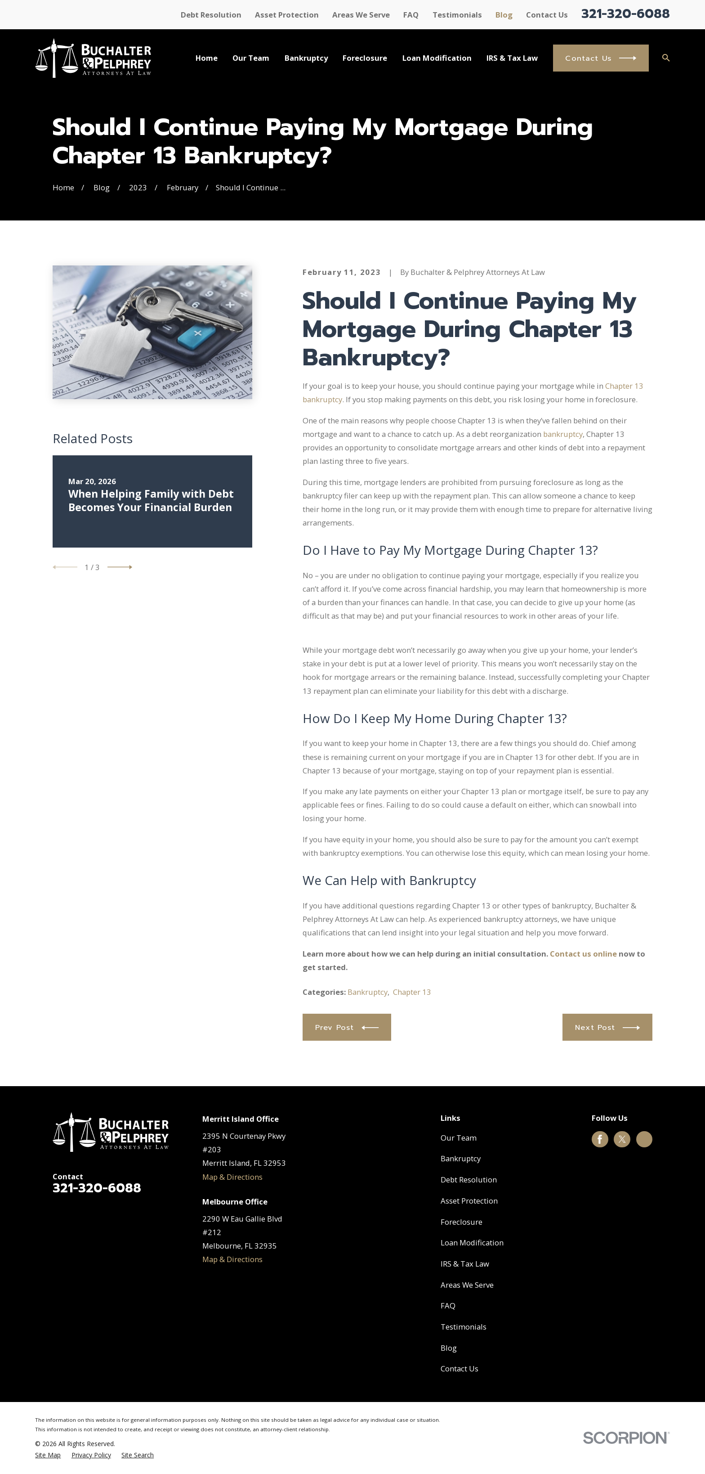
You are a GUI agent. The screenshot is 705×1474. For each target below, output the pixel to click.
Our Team (459, 1137)
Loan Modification (472, 1242)
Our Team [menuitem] (250, 58)
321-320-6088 (625, 13)
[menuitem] (48, 1455)
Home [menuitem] (207, 58)
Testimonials (457, 14)
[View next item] (119, 567)
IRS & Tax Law (465, 1263)
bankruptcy (563, 434)
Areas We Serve (361, 14)
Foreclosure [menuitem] (365, 58)
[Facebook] (599, 1139)
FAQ (411, 14)
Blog (504, 14)
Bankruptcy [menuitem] (306, 58)
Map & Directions (232, 1177)
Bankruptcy (368, 992)
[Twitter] (622, 1139)
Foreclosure (461, 1222)
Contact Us (547, 14)
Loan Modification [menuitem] (437, 58)
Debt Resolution (211, 14)
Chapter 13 (412, 992)
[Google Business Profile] (644, 1139)
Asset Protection (287, 14)
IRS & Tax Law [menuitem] (512, 58)
